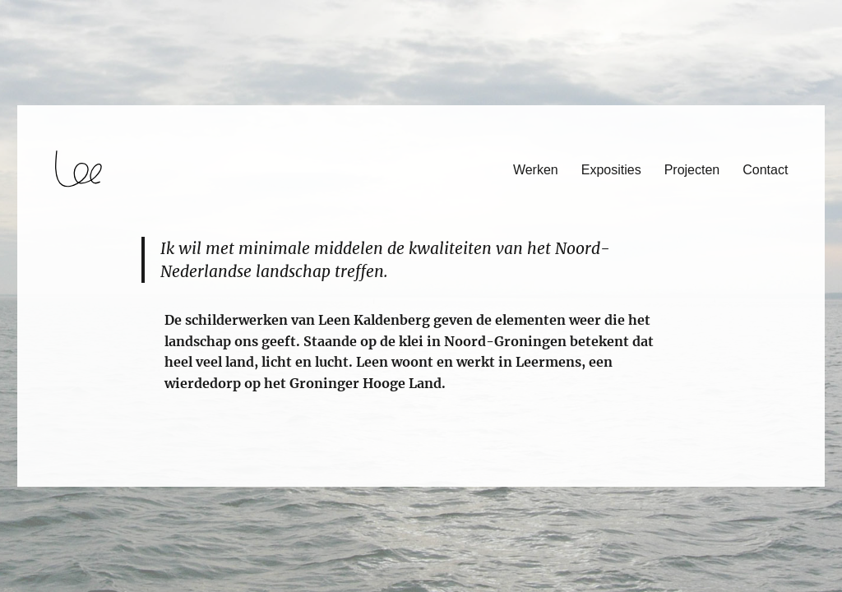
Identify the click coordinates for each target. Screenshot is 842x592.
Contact (765, 170)
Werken (535, 170)
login (44, 479)
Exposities (611, 170)
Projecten (692, 170)
